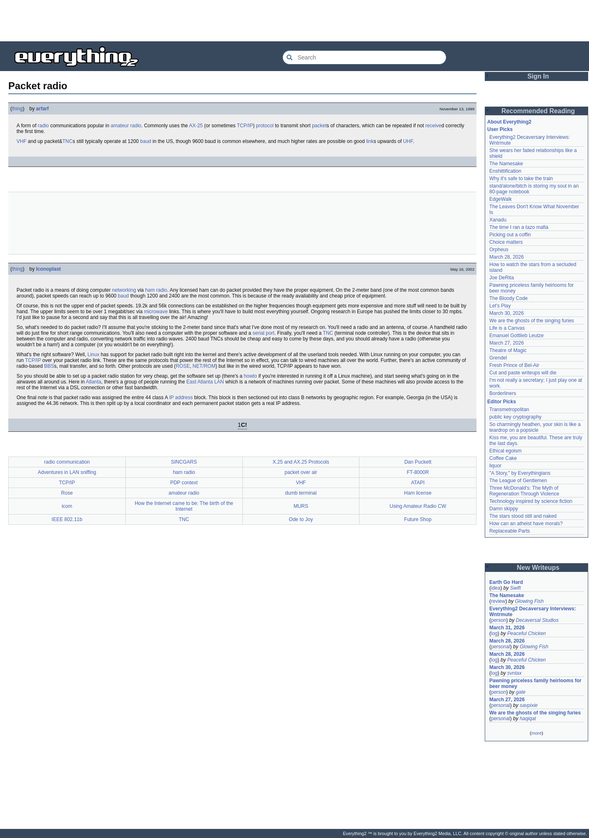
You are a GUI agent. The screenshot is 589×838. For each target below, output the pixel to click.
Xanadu (497, 220)
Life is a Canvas (506, 328)
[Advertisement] (294, 20)
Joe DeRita (501, 278)
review (498, 601)
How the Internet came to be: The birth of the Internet (184, 506)
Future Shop (417, 519)
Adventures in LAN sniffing (67, 472)
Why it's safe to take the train (521, 178)
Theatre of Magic (508, 350)
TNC (67, 141)
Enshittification (505, 171)
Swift (515, 588)
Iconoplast (48, 269)
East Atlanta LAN (205, 382)
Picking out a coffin (510, 235)
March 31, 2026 (506, 628)
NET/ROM (204, 366)
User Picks (499, 129)
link (370, 141)
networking (124, 290)
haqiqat (528, 718)
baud (145, 141)
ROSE (183, 366)
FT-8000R (418, 472)
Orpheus (498, 249)
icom (67, 506)
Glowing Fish (529, 601)
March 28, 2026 (506, 257)
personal (500, 647)
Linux (93, 354)
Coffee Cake (503, 458)
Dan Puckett (417, 462)
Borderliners (502, 393)
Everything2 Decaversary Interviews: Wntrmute (532, 611)
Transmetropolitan (509, 409)
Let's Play (500, 306)
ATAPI (418, 483)
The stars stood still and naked (523, 516)
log (494, 633)
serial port (264, 333)
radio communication (67, 462)
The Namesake (506, 164)
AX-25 (196, 126)
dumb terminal (300, 493)
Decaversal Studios (537, 620)
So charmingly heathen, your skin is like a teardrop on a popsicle (535, 427)
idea (495, 588)
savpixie (528, 705)
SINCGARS (184, 462)
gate (520, 692)
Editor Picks (501, 402)
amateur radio (125, 126)
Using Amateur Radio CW (418, 506)
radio (43, 126)
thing (17, 109)
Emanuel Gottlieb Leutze (516, 335)
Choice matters (506, 242)
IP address (181, 397)
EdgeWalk (500, 199)
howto (250, 376)
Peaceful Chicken (526, 633)
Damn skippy (503, 509)
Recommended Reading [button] (538, 110)
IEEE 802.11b (67, 519)
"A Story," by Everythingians (520, 473)
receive (433, 126)
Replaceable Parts (509, 531)
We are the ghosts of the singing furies (531, 321)
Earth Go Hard (506, 582)
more (536, 733)
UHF (408, 141)
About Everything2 (509, 122)
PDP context (183, 483)
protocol (265, 126)
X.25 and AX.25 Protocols (301, 462)
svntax (514, 673)
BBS (49, 366)
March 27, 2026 (506, 343)
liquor (495, 466)
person (498, 620)
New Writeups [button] (538, 567)
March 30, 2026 (506, 313)
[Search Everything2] (364, 57)
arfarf (42, 109)
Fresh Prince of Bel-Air (514, 365)
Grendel (498, 358)
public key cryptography (515, 417)
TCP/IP (245, 126)
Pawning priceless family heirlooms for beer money (535, 683)
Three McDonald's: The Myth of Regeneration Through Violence (524, 491)
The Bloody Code (508, 298)
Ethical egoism (505, 451)
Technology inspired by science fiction (530, 501)
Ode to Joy (301, 519)
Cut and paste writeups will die (522, 373)
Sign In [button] (538, 76)
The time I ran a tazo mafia (518, 227)
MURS (301, 506)
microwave (156, 311)
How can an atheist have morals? (526, 523)
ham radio (156, 290)
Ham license (417, 493)
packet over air (301, 472)
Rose (67, 493)
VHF (21, 141)
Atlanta (93, 382)
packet (319, 126)
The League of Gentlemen (518, 480)
